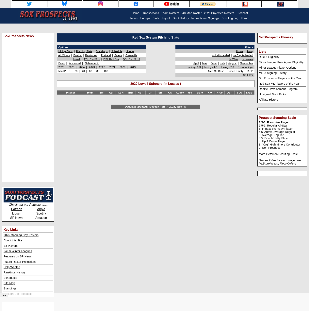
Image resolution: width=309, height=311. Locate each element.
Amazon (41, 217)
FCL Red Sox (92, 59)
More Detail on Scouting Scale (278, 154)
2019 (133, 67)
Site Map (9, 283)
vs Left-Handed (221, 55)
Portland (106, 55)
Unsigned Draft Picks (272, 94)
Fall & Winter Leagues (18, 251)
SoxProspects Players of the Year (280, 78)
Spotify (41, 213)
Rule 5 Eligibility (269, 57)
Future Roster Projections (20, 261)
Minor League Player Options (277, 67)
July (222, 63)
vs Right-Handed (243, 55)
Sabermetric (92, 63)
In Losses (247, 59)
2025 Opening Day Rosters (21, 235)
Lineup (130, 51)
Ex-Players (11, 245)
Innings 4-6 (210, 67)
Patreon (16, 209)
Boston (77, 55)
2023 (92, 67)
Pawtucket (91, 55)
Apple (41, 209)
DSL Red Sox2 (131, 59)
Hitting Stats (65, 51)
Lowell (76, 59)
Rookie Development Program (278, 89)
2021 (112, 67)
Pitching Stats (84, 51)
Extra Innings (245, 67)
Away (250, 51)
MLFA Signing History (272, 73)
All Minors (64, 55)
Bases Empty (235, 71)
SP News (16, 217)
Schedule (116, 51)
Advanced (75, 63)
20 (75, 71)
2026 (61, 67)
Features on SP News (18, 256)
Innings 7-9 (227, 67)
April (196, 63)
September (246, 63)
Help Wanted (12, 267)
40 (83, 71)
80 (97, 71)
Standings (10, 288)
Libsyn (16, 213)
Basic (61, 63)
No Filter (248, 75)
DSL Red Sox (111, 59)
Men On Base (216, 71)
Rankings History (14, 272)
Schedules (10, 277)
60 (90, 71)
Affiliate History (268, 99)
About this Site (13, 240)
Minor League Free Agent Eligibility (281, 62)
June (214, 63)
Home (239, 51)
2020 (122, 67)
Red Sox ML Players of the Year (279, 83)
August (232, 63)
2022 (102, 67)
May (204, 63)
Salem (118, 55)
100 (106, 71)
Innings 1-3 (194, 67)
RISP (250, 71)
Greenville (131, 55)
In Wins (233, 59)
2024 (82, 67)
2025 (71, 67)
